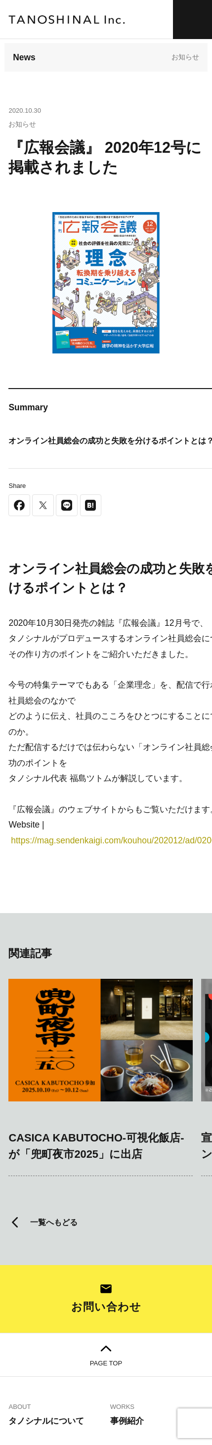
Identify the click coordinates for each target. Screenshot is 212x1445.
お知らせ (185, 57)
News (24, 57)
